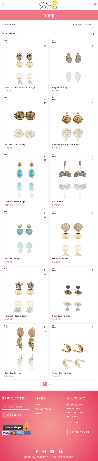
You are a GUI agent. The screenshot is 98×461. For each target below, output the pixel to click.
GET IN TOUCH (79, 432)
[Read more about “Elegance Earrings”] (92, 41)
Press (37, 404)
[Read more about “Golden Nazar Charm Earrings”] (92, 98)
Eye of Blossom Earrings (15, 144)
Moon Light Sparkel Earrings (17, 316)
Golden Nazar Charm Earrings (66, 144)
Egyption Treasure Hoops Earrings (20, 87)
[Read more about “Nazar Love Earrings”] (92, 270)
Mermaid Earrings (60, 258)
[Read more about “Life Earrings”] (92, 155)
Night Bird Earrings (12, 373)
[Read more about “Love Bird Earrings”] (45, 213)
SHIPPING (39, 413)
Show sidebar (10, 33)
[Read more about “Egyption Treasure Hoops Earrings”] (45, 41)
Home (5, 24)
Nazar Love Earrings (61, 316)
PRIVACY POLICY (43, 409)
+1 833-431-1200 (75, 422)
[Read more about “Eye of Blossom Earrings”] (45, 98)
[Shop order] (94, 33)
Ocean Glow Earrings (62, 373)
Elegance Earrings (60, 87)
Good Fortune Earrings (15, 201)
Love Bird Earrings (12, 258)
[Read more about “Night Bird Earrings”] (45, 327)
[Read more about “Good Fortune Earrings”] (45, 155)
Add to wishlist (45, 46)
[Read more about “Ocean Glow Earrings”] (92, 327)
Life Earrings (57, 201)
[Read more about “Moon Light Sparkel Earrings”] (45, 270)
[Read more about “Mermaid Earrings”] (92, 213)
